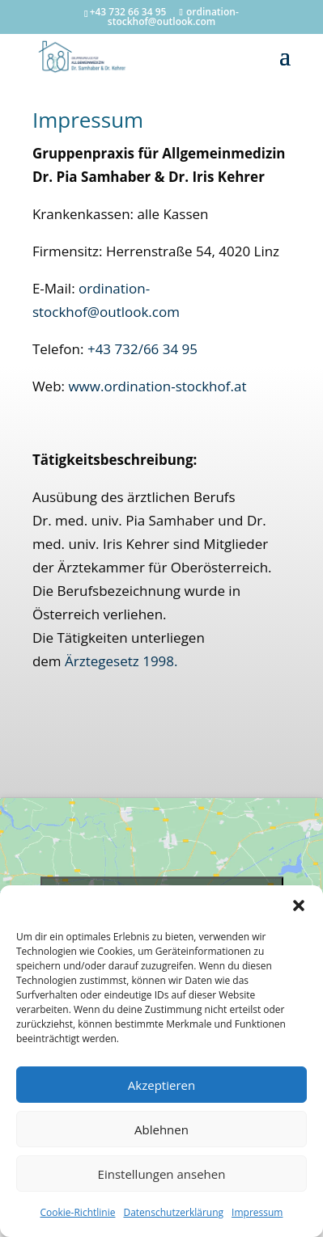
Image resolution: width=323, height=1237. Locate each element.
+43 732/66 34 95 (142, 349)
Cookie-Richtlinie (78, 1212)
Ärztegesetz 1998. (121, 661)
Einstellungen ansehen (162, 1174)
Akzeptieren (161, 1085)
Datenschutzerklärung (173, 1212)
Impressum (257, 1212)
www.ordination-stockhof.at (157, 386)
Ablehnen (161, 1129)
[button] (299, 905)
